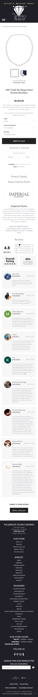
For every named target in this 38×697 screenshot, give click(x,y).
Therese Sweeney (18, 410)
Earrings (21, 230)
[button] (21, 3)
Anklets (19, 580)
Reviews (19, 239)
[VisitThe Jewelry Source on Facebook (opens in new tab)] (15, 654)
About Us (19, 542)
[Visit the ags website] (15, 677)
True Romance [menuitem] (19, 629)
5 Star (16, 245)
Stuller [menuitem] (19, 624)
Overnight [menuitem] (19, 614)
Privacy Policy (19, 549)
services (19, 544)
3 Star (16, 249)
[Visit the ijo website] (23, 677)
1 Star (16, 253)
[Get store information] (19, 533)
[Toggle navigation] (3, 20)
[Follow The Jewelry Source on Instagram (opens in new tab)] (20, 654)
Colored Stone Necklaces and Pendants (15, 26)
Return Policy (19, 552)
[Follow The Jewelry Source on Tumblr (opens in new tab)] (23, 654)
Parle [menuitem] (19, 616)
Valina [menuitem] (19, 631)
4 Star (16, 247)
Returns (28, 157)
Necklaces (19, 570)
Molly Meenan (17, 312)
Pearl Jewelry (19, 578)
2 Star (16, 251)
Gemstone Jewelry (19, 575)
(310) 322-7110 (19, 82)
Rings (19, 560)
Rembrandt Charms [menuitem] (19, 619)
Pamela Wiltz (17, 464)
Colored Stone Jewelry (14, 228)
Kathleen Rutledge (19, 382)
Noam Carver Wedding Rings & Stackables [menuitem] (19, 611)
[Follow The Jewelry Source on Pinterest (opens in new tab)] (17, 654)
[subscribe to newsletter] (33, 667)
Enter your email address (19, 664)
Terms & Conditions (11, 688)
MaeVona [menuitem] (19, 606)
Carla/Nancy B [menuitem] (19, 591)
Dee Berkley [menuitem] (19, 596)
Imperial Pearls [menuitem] (19, 601)
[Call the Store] (19, 531)
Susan (14, 335)
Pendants (19, 568)
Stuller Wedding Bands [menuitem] (19, 626)
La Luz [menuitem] (19, 604)
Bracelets (15, 230)
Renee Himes (17, 441)
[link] (9, 3)
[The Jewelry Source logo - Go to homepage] (19, 13)
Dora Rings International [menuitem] (19, 599)
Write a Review (19, 510)
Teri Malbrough (18, 294)
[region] (19, 50)
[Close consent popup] (34, 693)
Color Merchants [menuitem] (19, 594)
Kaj (13, 358)
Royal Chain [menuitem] (19, 621)
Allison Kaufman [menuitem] (19, 589)
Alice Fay (15, 274)
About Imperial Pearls (19, 181)
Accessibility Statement (26, 688)
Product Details (19, 176)
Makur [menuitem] (19, 609)
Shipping (10, 157)
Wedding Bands (19, 565)
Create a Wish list (19, 547)
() (32, 245)
